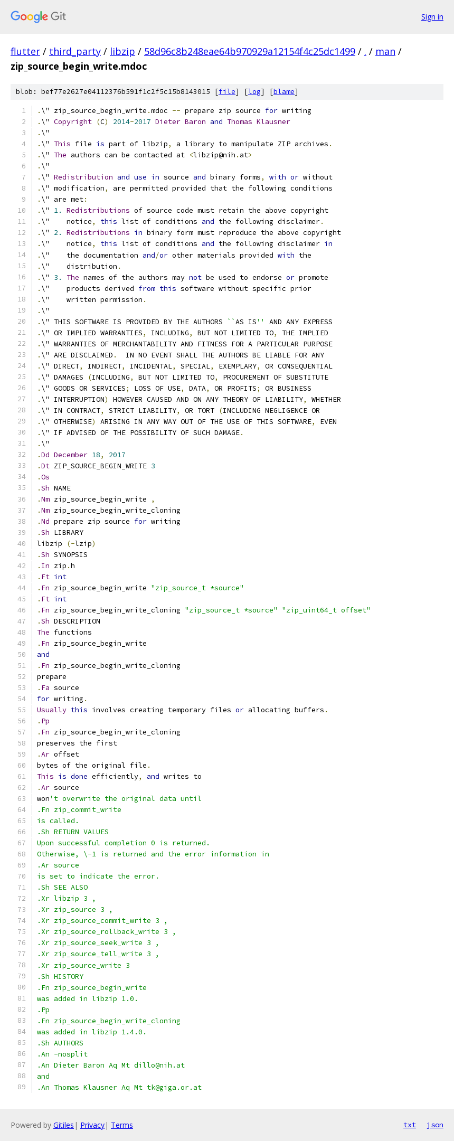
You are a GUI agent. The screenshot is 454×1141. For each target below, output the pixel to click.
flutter (25, 51)
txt (409, 1124)
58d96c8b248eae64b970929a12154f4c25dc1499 (249, 51)
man (385, 51)
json (435, 1124)
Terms (122, 1125)
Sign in (432, 17)
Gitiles (63, 1125)
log (254, 91)
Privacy (92, 1125)
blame (284, 91)
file (227, 91)
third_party (75, 51)
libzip (122, 51)
